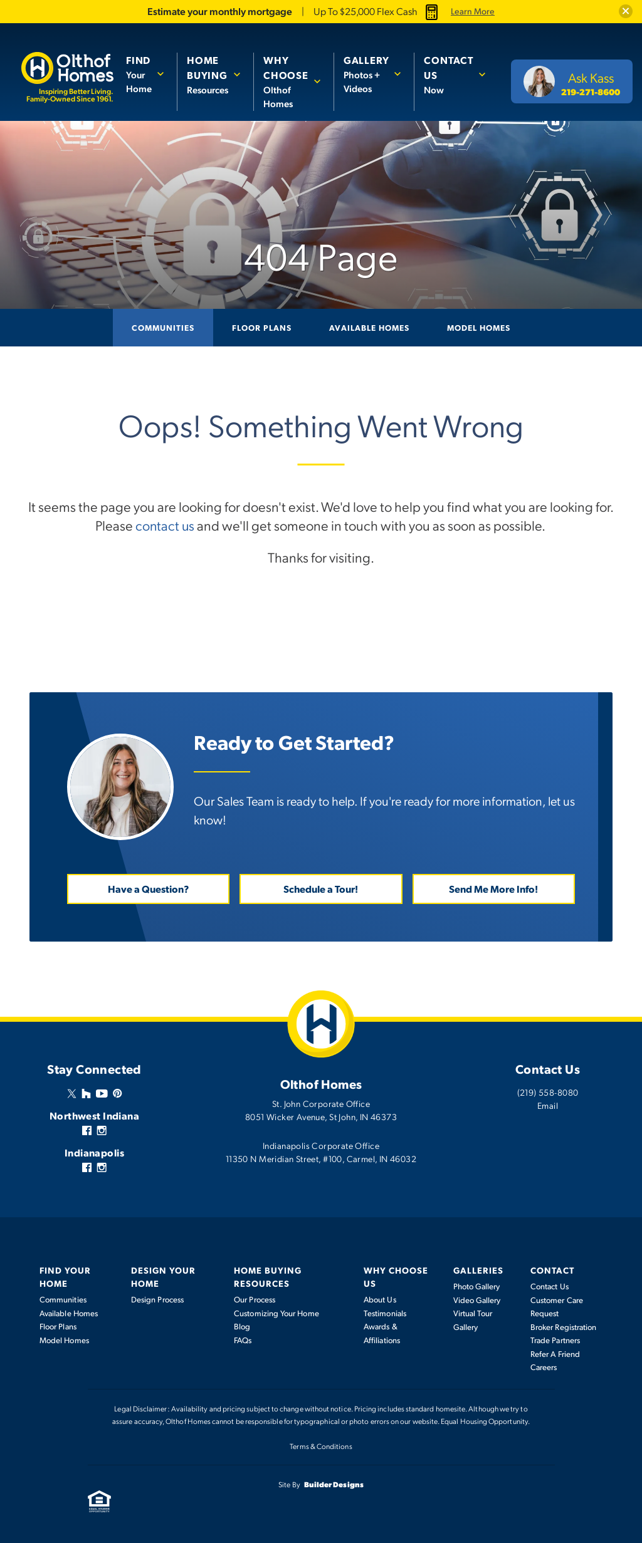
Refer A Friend (555, 1353)
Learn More (473, 11)
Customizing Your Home (276, 1312)
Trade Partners (555, 1339)
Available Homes (369, 327)
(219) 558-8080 (548, 1091)
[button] (626, 11)
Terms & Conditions (321, 1445)
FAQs (242, 1339)
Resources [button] (207, 74)
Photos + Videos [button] (366, 74)
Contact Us (549, 1286)
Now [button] (448, 74)
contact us (165, 525)
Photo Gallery (476, 1286)
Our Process (254, 1299)
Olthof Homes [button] (285, 81)
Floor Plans (262, 327)
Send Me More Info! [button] (493, 888)
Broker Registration (563, 1326)
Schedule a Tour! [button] (320, 888)
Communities (163, 327)
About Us (380, 1299)
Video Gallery (477, 1299)
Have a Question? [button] (148, 888)
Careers (543, 1366)
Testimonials (385, 1312)
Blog (242, 1326)
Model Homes (478, 327)
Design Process (157, 1299)
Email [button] (547, 1104)
